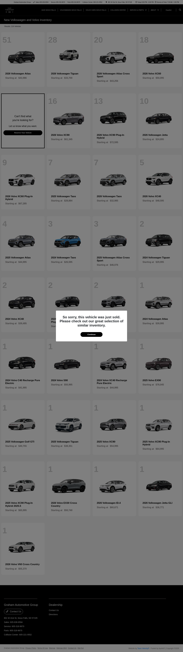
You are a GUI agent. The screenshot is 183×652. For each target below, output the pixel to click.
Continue (91, 334)
